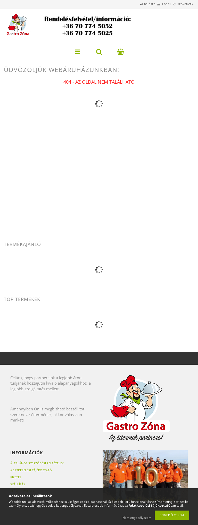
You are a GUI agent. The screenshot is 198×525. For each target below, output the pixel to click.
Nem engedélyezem (136, 517)
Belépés (134, 4)
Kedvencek (183, 4)
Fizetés (15, 477)
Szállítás (17, 484)
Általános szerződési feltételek (37, 463)
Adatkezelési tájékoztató (31, 470)
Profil (157, 4)
